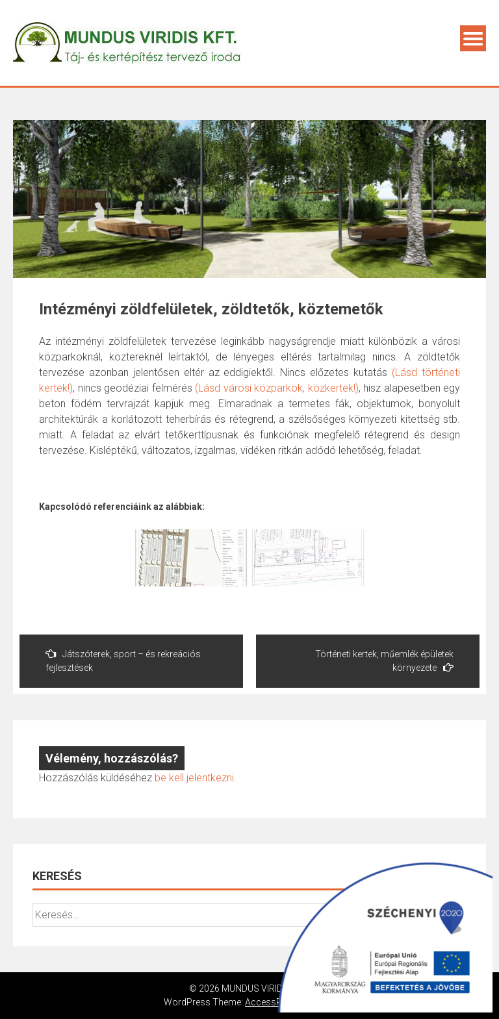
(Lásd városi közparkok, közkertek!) (277, 388)
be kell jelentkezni (194, 778)
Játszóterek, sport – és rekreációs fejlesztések (123, 660)
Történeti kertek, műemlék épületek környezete (384, 661)
